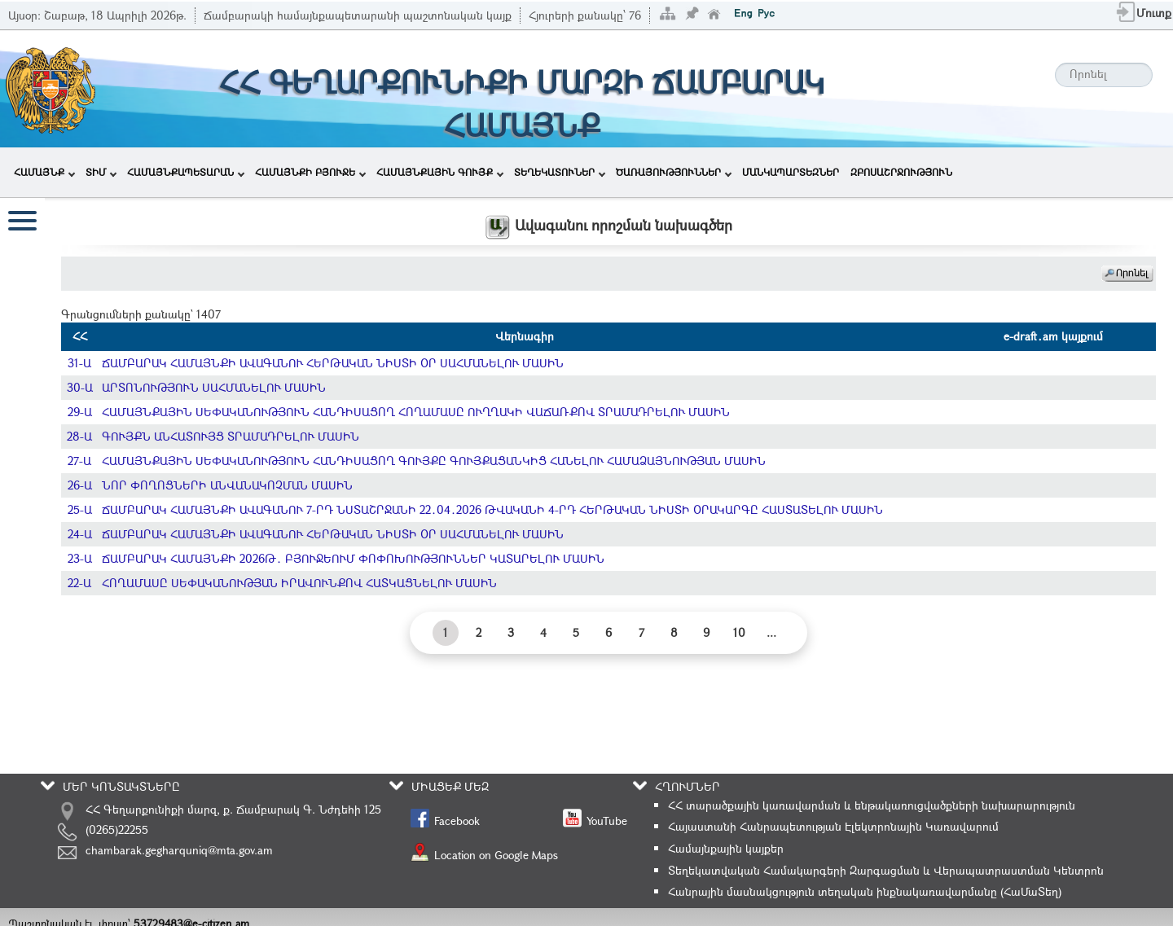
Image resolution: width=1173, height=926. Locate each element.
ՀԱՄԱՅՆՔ (44, 171)
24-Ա (80, 534)
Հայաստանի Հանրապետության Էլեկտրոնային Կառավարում (833, 826)
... (771, 632)
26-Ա (80, 485)
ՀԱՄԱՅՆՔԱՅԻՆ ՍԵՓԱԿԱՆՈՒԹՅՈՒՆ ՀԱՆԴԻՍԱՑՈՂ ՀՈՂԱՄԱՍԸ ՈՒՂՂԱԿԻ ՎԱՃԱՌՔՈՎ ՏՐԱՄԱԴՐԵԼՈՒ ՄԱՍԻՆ (416, 411)
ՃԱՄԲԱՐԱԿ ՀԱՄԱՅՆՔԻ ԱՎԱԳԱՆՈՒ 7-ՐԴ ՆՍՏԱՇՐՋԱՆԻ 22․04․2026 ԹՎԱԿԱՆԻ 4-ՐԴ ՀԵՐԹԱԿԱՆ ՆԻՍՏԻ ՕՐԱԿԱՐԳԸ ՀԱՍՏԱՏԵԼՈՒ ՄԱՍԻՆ (492, 509)
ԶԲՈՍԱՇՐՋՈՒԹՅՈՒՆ (901, 171)
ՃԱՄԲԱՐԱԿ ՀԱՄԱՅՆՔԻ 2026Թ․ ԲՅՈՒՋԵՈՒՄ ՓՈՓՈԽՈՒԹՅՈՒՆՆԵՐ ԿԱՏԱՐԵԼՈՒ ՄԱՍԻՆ (353, 558)
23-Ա (80, 558)
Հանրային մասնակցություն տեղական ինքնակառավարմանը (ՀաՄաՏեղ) (864, 891)
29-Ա (80, 411)
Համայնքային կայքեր (726, 848)
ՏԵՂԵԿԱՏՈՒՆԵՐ (559, 171)
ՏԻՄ (101, 171)
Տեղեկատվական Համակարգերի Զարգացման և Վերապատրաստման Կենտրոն (886, 870)
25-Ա (80, 509)
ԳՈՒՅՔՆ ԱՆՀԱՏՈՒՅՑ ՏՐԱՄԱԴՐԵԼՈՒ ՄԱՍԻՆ (230, 436)
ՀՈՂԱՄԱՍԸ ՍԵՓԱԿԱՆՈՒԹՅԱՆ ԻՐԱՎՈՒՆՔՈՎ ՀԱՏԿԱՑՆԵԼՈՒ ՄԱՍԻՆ (299, 582)
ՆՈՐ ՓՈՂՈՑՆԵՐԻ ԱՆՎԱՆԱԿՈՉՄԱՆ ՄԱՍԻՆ (227, 485)
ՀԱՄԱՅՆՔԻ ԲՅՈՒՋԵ (310, 171)
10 (739, 632)
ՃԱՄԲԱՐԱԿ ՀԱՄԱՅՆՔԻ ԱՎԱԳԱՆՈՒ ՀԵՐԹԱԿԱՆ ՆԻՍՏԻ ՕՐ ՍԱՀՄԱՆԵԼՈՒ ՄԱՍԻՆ (333, 363)
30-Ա (80, 387)
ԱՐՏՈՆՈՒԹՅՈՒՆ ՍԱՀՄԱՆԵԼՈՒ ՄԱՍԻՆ (214, 387)
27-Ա (79, 460)
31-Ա (79, 363)
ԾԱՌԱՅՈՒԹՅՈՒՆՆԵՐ (673, 171)
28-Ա (79, 436)
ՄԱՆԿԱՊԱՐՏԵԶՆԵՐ (790, 171)
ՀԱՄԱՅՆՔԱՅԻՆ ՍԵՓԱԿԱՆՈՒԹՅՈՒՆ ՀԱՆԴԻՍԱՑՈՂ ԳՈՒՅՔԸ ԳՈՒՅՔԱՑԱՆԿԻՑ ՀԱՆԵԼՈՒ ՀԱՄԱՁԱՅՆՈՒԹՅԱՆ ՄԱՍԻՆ (434, 460)
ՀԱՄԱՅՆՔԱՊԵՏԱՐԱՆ (185, 171)
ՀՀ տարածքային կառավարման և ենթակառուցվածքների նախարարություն (871, 805)
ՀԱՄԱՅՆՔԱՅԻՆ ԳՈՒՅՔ (439, 171)
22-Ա (79, 582)
